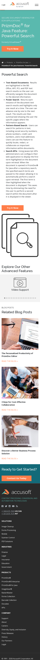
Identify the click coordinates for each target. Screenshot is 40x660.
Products (10, 62)
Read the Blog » (10, 361)
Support (5, 618)
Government (7, 567)
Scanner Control (8, 537)
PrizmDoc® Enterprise (11, 581)
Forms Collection (8, 596)
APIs (3, 607)
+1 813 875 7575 (8, 514)
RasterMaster (7, 593)
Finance (5, 552)
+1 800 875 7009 (8, 511)
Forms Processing (9, 530)
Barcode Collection (9, 600)
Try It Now (12, 48)
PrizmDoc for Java (22, 62)
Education (5, 563)
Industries (7, 547)
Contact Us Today (16, 478)
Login (3, 5)
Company (6, 613)
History (4, 637)
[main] (20, 237)
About (4, 622)
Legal (4, 556)
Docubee (5, 604)
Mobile (4, 534)
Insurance (6, 559)
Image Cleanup (8, 526)
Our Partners (7, 641)
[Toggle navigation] (36, 4)
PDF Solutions (7, 541)
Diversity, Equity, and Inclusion (14, 629)
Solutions (7, 521)
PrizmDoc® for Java (9, 585)
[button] (5, 298)
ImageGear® (7, 589)
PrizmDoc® (6, 578)
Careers (5, 626)
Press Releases (8, 633)
